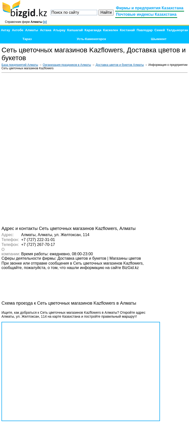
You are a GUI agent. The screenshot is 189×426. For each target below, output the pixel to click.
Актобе (17, 30)
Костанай (127, 30)
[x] (45, 22)
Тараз (27, 39)
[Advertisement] (151, 149)
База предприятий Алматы (19, 65)
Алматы (31, 30)
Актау (5, 30)
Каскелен (110, 30)
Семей (160, 30)
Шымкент (158, 39)
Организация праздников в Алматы (67, 65)
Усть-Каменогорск (91, 39)
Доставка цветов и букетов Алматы (120, 65)
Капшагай (75, 30)
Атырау (59, 30)
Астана (45, 30)
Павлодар (145, 30)
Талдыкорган (177, 30)
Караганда (93, 30)
